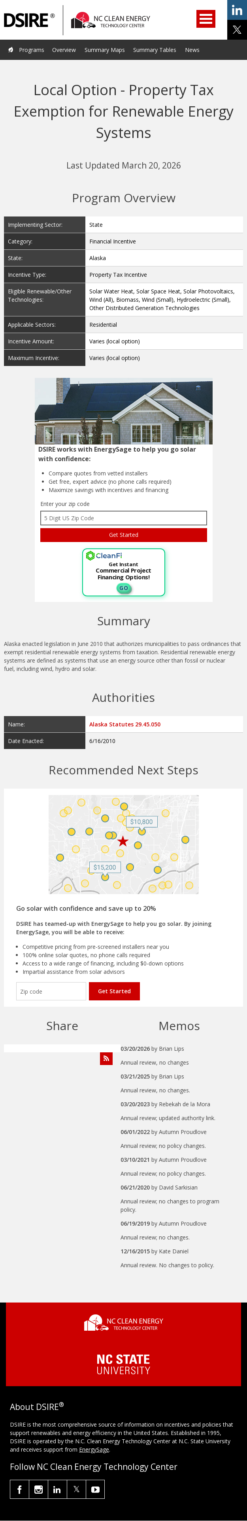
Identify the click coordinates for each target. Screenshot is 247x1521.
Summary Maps (105, 50)
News (192, 50)
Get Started (114, 991)
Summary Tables (154, 50)
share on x (237, 30)
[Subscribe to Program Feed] (106, 1058)
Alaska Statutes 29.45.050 (124, 724)
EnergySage (94, 1449)
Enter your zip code (65, 504)
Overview (64, 50)
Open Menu (205, 19)
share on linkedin (237, 10)
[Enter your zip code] (51, 991)
